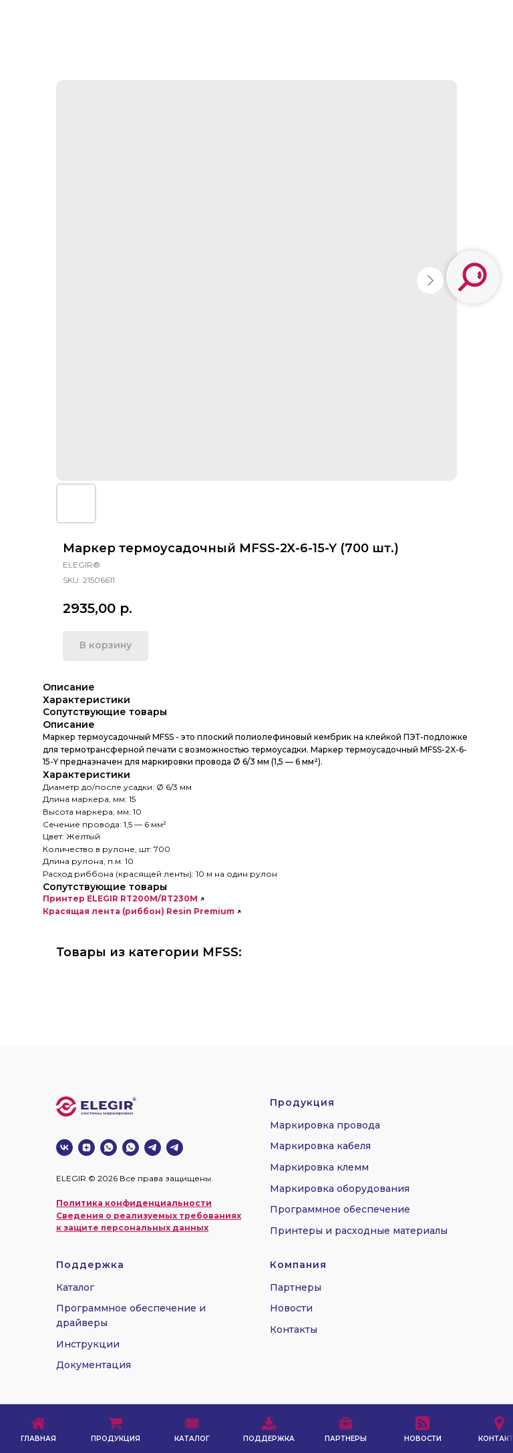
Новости (291, 1308)
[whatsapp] (108, 1147)
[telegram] (152, 1147)
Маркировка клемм (319, 1167)
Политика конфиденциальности (134, 1203)
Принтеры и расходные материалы (359, 1231)
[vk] (64, 1147)
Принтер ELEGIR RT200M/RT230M (120, 898)
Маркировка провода (325, 1125)
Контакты (293, 1329)
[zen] (86, 1147)
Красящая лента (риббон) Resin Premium (138, 911)
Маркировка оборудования (339, 1189)
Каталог (75, 1287)
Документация (93, 1365)
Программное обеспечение (340, 1209)
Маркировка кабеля (320, 1146)
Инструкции (88, 1344)
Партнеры (295, 1287)
